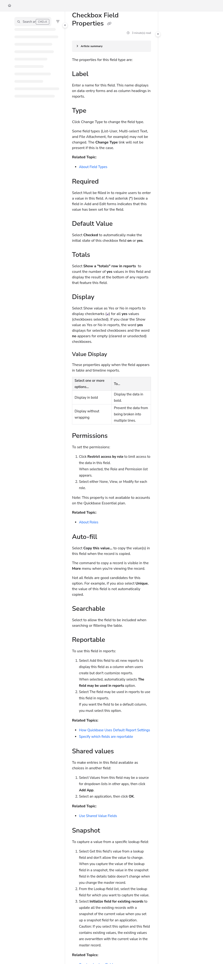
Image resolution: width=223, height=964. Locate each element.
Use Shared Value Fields (98, 816)
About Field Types (93, 167)
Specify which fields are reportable (106, 736)
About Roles (88, 522)
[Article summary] (111, 46)
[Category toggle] (65, 25)
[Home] (9, 5)
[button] (32, 21)
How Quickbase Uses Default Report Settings (114, 730)
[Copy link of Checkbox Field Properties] (109, 24)
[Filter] (58, 21)
